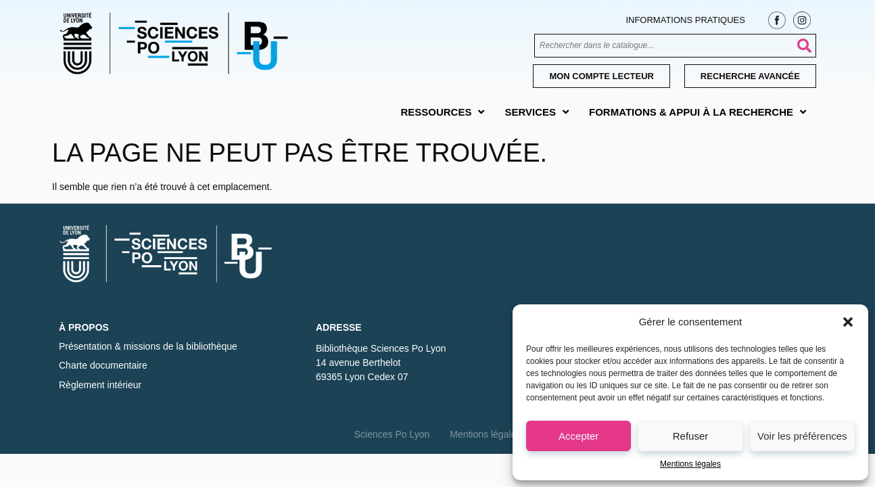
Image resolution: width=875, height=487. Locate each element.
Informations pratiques (684, 20)
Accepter (578, 436)
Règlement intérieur (100, 384)
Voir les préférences (802, 436)
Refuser (691, 436)
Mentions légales (690, 464)
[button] (848, 322)
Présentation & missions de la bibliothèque (148, 346)
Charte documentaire (103, 365)
